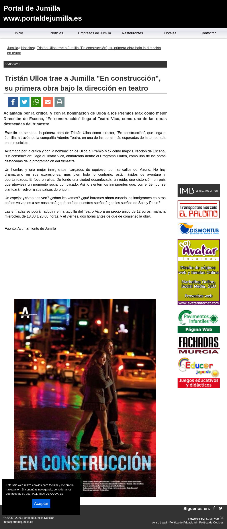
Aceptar (41, 503)
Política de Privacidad (183, 522)
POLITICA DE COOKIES (47, 493)
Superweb (212, 518)
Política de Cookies (211, 522)
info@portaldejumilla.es (18, 521)
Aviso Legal (159, 522)
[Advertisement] (85, 266)
